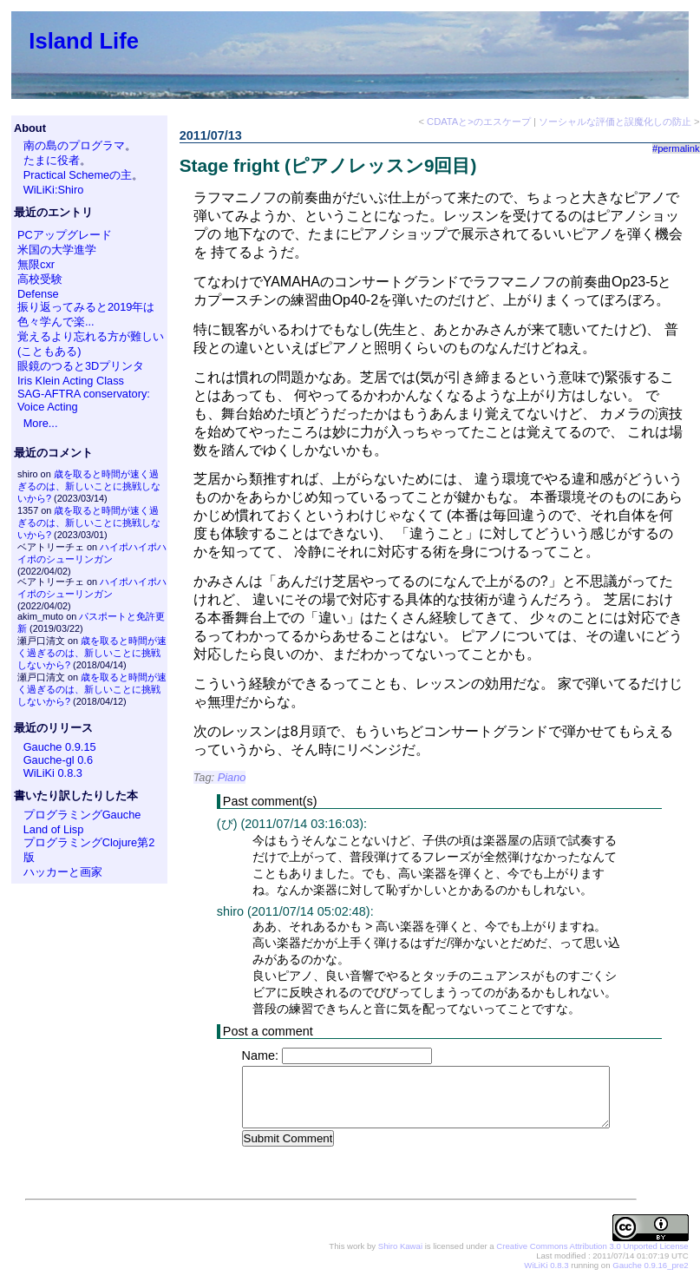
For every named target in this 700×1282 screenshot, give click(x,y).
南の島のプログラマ (74, 145)
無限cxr (36, 264)
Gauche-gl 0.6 (58, 759)
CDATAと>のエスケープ (479, 121)
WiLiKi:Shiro (53, 189)
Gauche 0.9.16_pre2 (650, 1266)
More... (40, 423)
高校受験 (39, 279)
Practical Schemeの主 (78, 174)
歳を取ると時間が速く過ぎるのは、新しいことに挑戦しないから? (88, 486)
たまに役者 (51, 160)
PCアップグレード (64, 234)
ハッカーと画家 (62, 871)
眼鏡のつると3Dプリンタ (80, 365)
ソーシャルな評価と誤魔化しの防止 (615, 121)
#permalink (676, 148)
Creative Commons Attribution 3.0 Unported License (592, 1247)
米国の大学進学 (56, 249)
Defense (38, 293)
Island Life (84, 41)
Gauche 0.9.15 (59, 746)
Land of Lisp (53, 829)
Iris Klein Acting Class (70, 380)
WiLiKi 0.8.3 (52, 772)
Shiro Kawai (400, 1247)
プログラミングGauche (82, 814)
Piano (232, 777)
